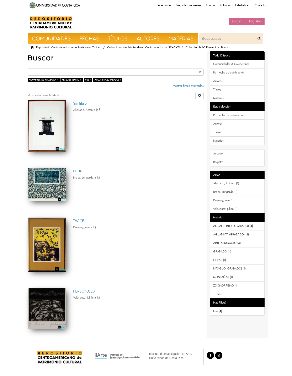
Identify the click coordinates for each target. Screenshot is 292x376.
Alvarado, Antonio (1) (226, 183)
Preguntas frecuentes (188, 5)
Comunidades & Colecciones (231, 64)
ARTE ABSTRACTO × (71, 79)
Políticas (225, 5)
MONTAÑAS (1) (223, 277)
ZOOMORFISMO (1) (225, 286)
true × (88, 79)
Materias (218, 98)
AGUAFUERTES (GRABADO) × (43, 79)
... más (217, 294)
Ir (200, 72)
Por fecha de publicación (228, 73)
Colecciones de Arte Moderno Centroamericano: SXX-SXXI (143, 47)
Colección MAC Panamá (201, 47)
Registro (254, 21)
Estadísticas (242, 5)
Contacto (260, 5)
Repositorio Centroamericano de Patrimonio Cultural (68, 47)
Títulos (217, 90)
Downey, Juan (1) (223, 200)
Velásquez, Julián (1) (225, 209)
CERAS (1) (219, 260)
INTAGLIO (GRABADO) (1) (229, 269)
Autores (218, 81)
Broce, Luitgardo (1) (225, 192)
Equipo (210, 5)
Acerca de (164, 5)
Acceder (218, 154)
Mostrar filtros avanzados (188, 86)
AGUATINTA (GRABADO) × (108, 79)
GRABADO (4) (222, 252)
